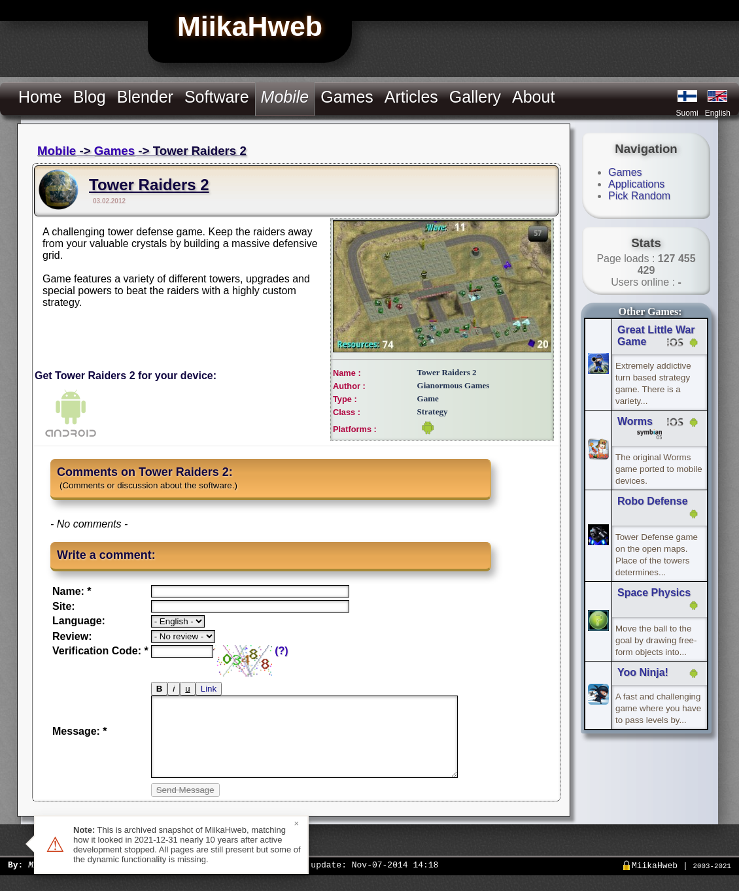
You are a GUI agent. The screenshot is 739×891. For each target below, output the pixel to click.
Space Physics (654, 592)
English (717, 113)
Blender (145, 97)
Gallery (475, 97)
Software (216, 97)
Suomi (687, 113)
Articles (411, 97)
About (533, 97)
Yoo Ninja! (642, 672)
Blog (89, 97)
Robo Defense (652, 501)
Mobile (56, 151)
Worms (635, 421)
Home (40, 97)
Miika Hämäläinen (69, 880)
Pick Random (639, 195)
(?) (281, 650)
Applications (636, 184)
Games (346, 97)
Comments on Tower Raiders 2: (145, 472)
